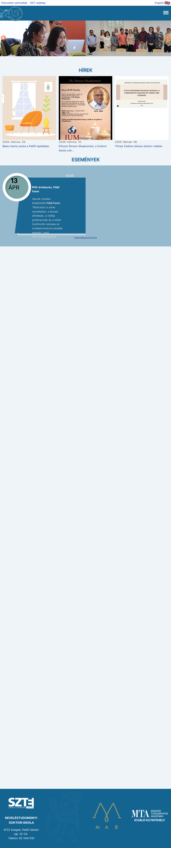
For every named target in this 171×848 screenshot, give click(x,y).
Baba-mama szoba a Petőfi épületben (25, 146)
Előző (3, 38)
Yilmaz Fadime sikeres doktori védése (138, 146)
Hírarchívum (85, 138)
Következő (167, 38)
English (159, 2)
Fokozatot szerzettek (14, 2)
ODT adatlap (38, 2)
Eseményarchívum (85, 237)
